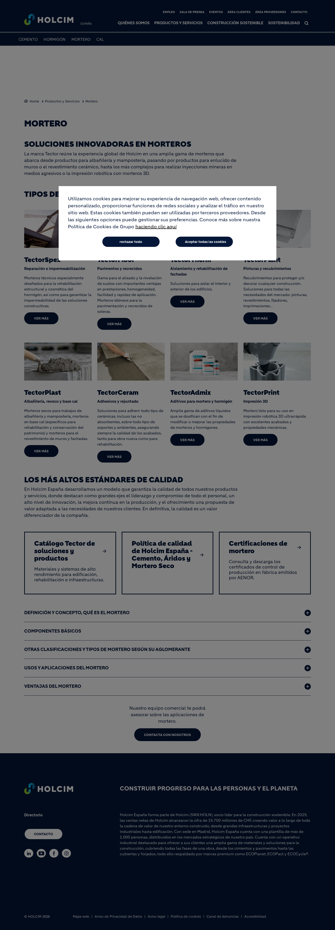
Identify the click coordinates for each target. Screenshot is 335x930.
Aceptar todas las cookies (205, 242)
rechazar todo (131, 242)
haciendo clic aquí (156, 227)
